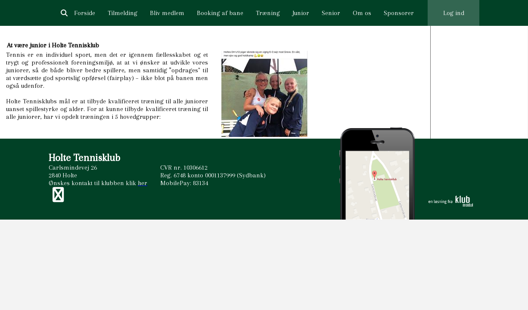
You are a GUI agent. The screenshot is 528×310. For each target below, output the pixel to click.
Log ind (453, 13)
